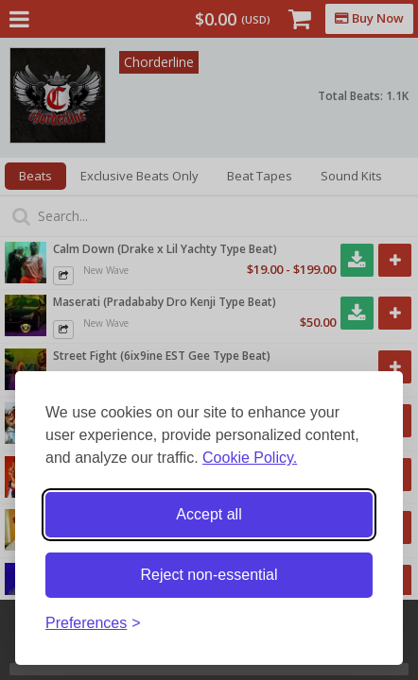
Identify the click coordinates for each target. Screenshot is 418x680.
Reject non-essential (209, 575)
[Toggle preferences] (93, 624)
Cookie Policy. (249, 458)
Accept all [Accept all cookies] (208, 514)
